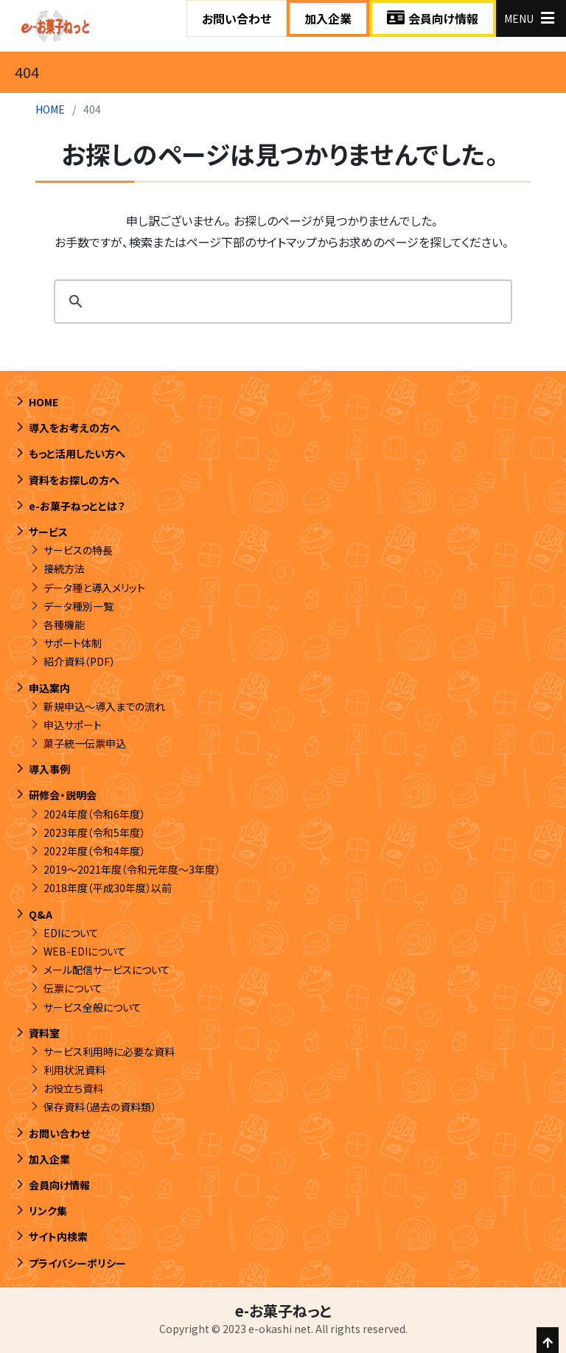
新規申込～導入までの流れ (104, 706)
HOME (50, 109)
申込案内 (49, 688)
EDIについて (71, 932)
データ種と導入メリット (94, 587)
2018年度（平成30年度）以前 (107, 887)
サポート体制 (72, 643)
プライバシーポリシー (77, 1263)
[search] (281, 301)
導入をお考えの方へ (74, 427)
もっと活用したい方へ (77, 453)
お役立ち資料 (73, 1088)
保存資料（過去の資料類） (99, 1106)
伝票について (72, 988)
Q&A (40, 914)
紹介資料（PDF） (79, 661)
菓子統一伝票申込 (84, 743)
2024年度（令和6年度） (94, 814)
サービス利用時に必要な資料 (109, 1051)
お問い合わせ (236, 18)
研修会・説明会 (63, 794)
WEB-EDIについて (84, 951)
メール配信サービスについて (106, 969)
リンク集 (48, 1210)
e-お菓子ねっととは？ (77, 505)
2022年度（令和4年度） (94, 851)
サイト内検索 (58, 1236)
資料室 (44, 1033)
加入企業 (328, 18)
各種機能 (64, 624)
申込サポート (72, 724)
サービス (48, 531)
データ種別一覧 (78, 606)
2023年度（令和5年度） (94, 832)
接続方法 (64, 568)
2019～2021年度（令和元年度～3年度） (131, 869)
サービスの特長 (78, 550)
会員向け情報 (432, 18)
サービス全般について (92, 1007)
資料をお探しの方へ (74, 480)
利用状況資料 (74, 1069)
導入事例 (49, 769)
